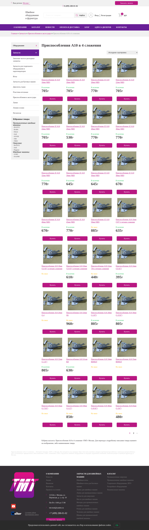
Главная (14, 33)
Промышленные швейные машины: (24, 124)
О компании (20, 27)
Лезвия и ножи (18, 108)
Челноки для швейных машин (88, 512)
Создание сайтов (30, 512)
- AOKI (15, 154)
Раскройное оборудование (117, 486)
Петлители (17, 113)
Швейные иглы (82, 480)
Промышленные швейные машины (120, 480)
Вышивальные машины (116, 490)
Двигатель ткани (19, 87)
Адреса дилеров (103, 27)
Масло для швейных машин (87, 499)
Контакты (121, 27)
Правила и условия (53, 490)
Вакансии (49, 483)
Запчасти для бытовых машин (24, 82)
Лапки (15, 103)
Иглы (15, 76)
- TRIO (15, 141)
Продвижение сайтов (32, 514)
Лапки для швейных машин (87, 490)
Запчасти (22, 33)
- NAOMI (16, 156)
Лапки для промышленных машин (89, 493)
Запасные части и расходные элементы (24, 60)
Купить (53, 99)
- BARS (15, 129)
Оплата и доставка (70, 27)
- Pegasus (16, 150)
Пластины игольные (20, 92)
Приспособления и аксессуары (39, 33)
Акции (48, 480)
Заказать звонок (126, 3)
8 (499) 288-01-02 (70, 6)
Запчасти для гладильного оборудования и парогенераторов (23, 68)
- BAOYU (16, 127)
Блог (87, 27)
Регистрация (106, 15)
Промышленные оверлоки (117, 477)
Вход (97, 15)
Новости (50, 27)
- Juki (15, 139)
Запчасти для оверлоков (85, 496)
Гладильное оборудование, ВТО (119, 483)
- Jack (15, 134)
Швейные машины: (21, 152)
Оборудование (18, 46)
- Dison (15, 132)
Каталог (36, 27)
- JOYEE (16, 136)
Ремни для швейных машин (87, 509)
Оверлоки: (17, 143)
